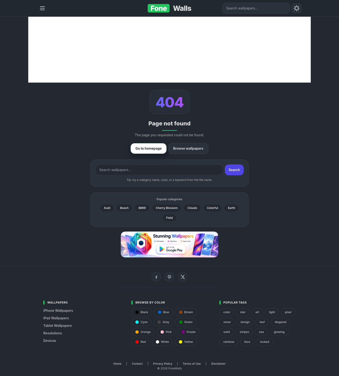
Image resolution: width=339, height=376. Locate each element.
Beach (124, 208)
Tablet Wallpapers (57, 326)
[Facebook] (156, 277)
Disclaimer (218, 363)
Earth (231, 208)
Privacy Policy (162, 363)
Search (234, 170)
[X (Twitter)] (182, 277)
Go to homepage (148, 148)
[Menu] (42, 8)
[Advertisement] (169, 50)
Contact (137, 363)
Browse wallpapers (188, 148)
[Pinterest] (169, 277)
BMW (142, 208)
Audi (107, 208)
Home (117, 363)
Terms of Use (192, 363)
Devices (49, 341)
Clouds (192, 208)
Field (169, 218)
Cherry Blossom (167, 208)
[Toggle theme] (296, 8)
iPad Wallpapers (56, 318)
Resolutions (52, 333)
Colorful (212, 208)
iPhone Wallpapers (58, 310)
